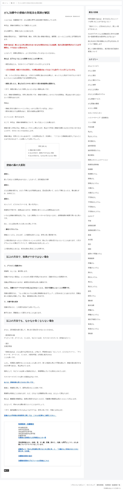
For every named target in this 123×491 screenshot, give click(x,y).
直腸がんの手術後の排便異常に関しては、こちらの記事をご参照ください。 (30, 415)
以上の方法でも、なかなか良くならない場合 (43, 155)
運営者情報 (99, 485)
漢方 (6, 470)
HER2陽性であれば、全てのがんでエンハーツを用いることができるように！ (103, 20)
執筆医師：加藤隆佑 (26, 424)
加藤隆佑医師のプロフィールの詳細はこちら (33, 460)
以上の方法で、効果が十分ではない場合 (42, 153)
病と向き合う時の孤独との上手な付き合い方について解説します (103, 42)
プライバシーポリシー (77, 485)
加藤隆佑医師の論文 (25, 456)
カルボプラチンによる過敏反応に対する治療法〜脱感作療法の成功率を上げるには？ (103, 35)
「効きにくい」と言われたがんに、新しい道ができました (103, 27)
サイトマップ (90, 485)
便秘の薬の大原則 (35, 150)
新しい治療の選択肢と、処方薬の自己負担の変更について (103, 50)
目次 (40, 146)
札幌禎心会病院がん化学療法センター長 (32, 437)
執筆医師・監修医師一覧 (112, 485)
